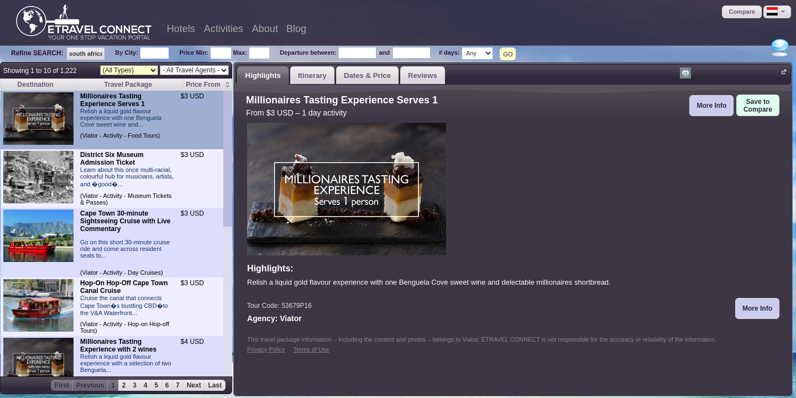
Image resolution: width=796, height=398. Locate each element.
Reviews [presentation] (422, 75)
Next (194, 385)
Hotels (181, 28)
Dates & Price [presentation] (367, 75)
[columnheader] (208, 85)
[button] (742, 12)
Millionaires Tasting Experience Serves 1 (112, 100)
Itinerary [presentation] (312, 75)
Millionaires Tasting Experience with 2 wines (118, 345)
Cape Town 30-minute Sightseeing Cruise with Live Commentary (125, 221)
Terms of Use (311, 349)
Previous (90, 385)
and (384, 52)
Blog (296, 28)
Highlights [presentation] (262, 75)
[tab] (263, 75)
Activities (223, 28)
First (62, 385)
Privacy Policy (266, 349)
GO (507, 54)
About (265, 28)
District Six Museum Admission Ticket (112, 158)
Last (215, 385)
